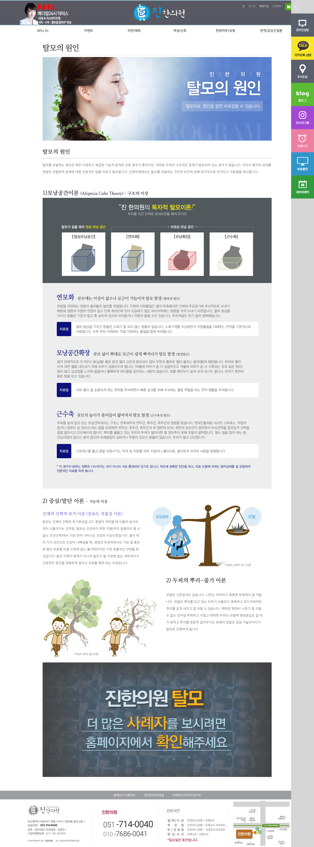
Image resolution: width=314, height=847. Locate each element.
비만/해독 (134, 30)
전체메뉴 (277, 6)
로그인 (252, 6)
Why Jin (43, 30)
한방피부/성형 (225, 30)
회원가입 (264, 6)
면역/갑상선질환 (271, 30)
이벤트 (88, 30)
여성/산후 (179, 30)
